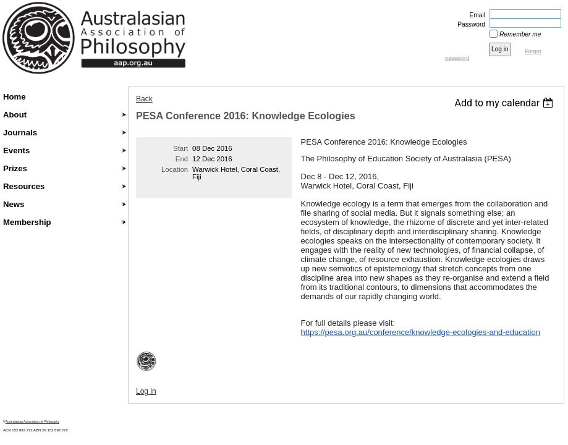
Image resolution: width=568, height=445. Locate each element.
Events (16, 150)
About (15, 114)
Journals (20, 132)
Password (469, 24)
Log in (146, 391)
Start (180, 148)
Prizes (15, 168)
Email (475, 15)
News (13, 204)
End (182, 159)
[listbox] (505, 103)
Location (174, 169)
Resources (24, 186)
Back (144, 99)
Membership (27, 222)
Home (14, 96)
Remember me (520, 34)
